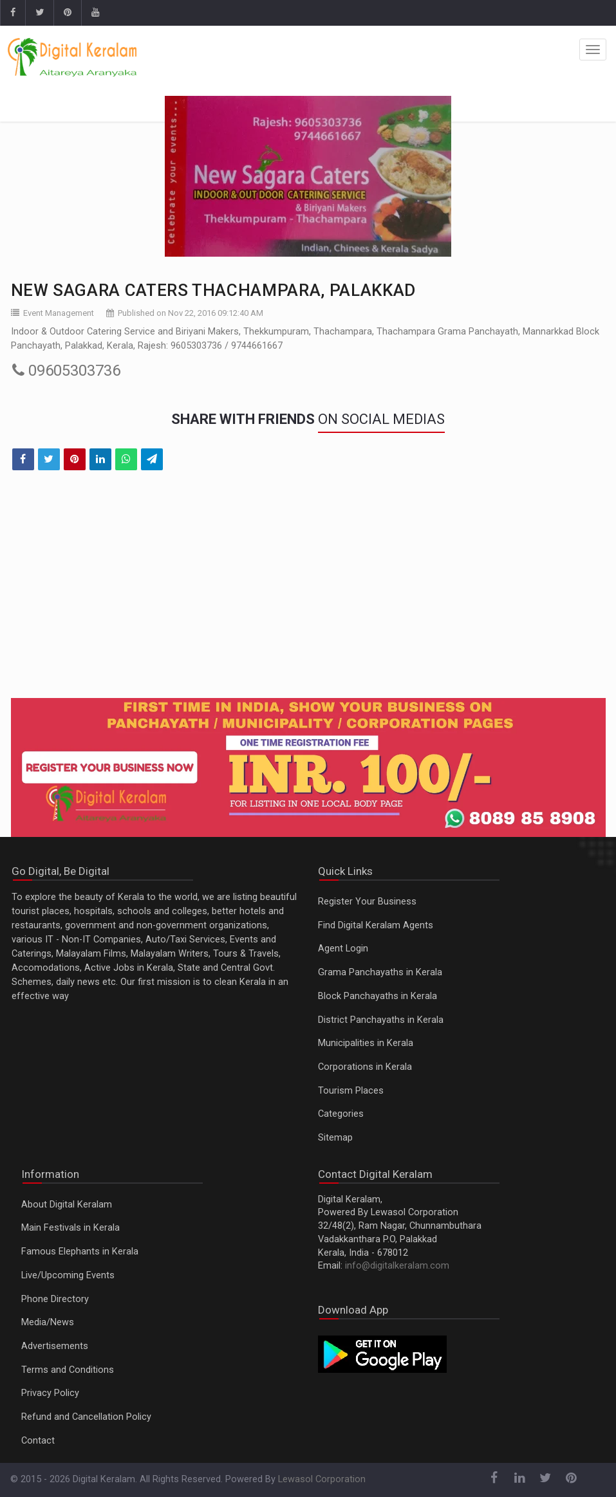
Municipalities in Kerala (365, 1043)
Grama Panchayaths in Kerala (380, 972)
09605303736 (66, 371)
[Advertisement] (308, 592)
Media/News (47, 1322)
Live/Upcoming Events (68, 1275)
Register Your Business (367, 901)
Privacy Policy (50, 1393)
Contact (38, 1440)
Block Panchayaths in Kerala (377, 996)
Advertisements (54, 1346)
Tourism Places (351, 1090)
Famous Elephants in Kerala (79, 1251)
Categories (341, 1113)
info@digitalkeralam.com (397, 1265)
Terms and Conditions (67, 1369)
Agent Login (343, 948)
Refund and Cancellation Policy (86, 1416)
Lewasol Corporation (322, 1479)
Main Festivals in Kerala (70, 1227)
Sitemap (335, 1137)
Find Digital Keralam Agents (375, 925)
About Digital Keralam (66, 1204)
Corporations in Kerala (365, 1066)
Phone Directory (55, 1299)
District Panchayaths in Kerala (380, 1020)
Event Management (58, 313)
